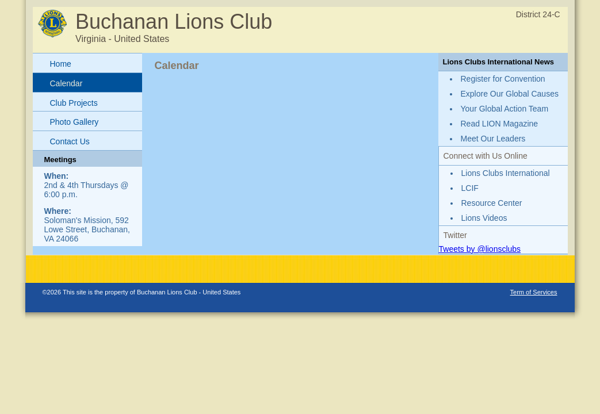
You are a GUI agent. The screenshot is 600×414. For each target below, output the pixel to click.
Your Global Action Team (505, 108)
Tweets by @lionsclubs (480, 249)
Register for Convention (503, 78)
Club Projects (74, 103)
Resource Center (491, 203)
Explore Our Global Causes (510, 93)
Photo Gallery (74, 121)
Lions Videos (484, 218)
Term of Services (533, 292)
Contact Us (70, 141)
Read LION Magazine (499, 123)
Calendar (66, 83)
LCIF (470, 188)
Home (60, 63)
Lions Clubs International (505, 173)
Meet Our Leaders (493, 138)
